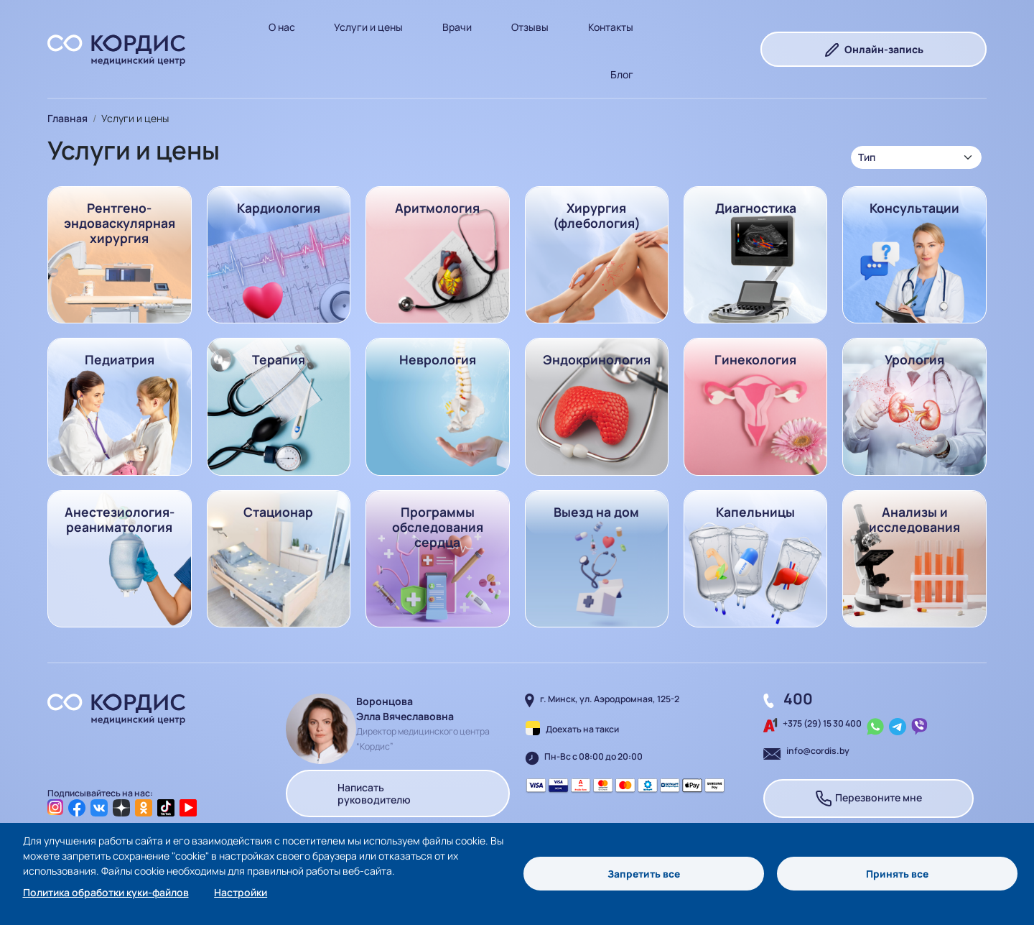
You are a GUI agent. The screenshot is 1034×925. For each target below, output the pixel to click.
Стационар (278, 511)
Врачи (457, 27)
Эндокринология (597, 359)
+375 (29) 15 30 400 (822, 723)
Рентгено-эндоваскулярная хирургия (119, 223)
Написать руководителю (397, 793)
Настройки (240, 892)
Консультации (914, 207)
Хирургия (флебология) (597, 215)
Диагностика (755, 207)
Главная (67, 118)
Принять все (897, 873)
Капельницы (755, 511)
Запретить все (643, 873)
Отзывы (530, 27)
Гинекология (755, 359)
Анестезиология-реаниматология (119, 519)
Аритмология (437, 207)
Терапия (278, 359)
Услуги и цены (368, 27)
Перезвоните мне (868, 798)
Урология (914, 359)
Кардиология (278, 207)
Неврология (437, 359)
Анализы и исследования (914, 519)
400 (798, 699)
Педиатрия (119, 359)
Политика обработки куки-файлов (106, 892)
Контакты (610, 27)
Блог (621, 74)
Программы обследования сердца (437, 527)
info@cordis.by (817, 751)
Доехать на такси (582, 729)
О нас (282, 27)
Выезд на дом (596, 511)
